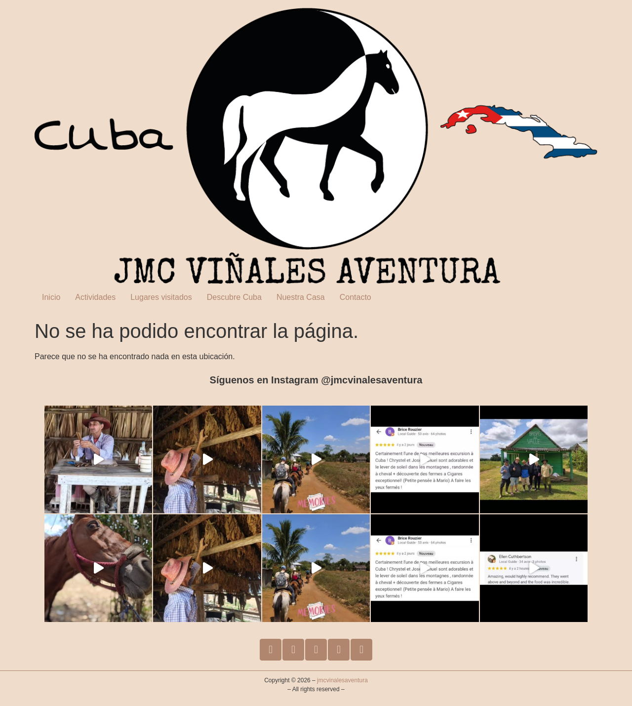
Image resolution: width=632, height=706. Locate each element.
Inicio (51, 297)
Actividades (95, 297)
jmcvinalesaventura (342, 680)
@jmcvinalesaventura (371, 379)
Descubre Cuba (234, 297)
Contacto (355, 297)
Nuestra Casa (300, 297)
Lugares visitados (161, 297)
